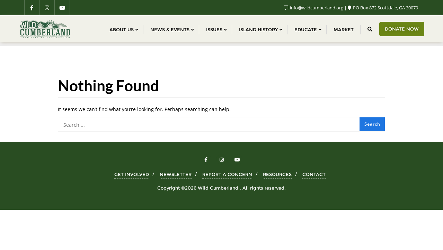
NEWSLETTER (176, 174)
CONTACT (314, 174)
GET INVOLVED (131, 174)
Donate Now (402, 29)
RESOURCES (277, 174)
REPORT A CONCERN (227, 174)
